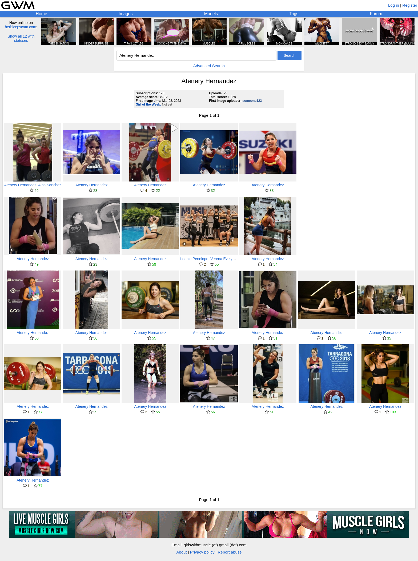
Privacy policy (202, 552)
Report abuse (230, 552)
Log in (393, 5)
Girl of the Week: (148, 104)
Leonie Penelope (194, 259)
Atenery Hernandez (20, 185)
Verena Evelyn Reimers (229, 259)
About (181, 552)
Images (125, 13)
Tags (294, 13)
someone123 (252, 101)
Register (409, 5)
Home (41, 13)
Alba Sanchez (49, 185)
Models (211, 13)
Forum (376, 13)
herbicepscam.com (20, 27)
